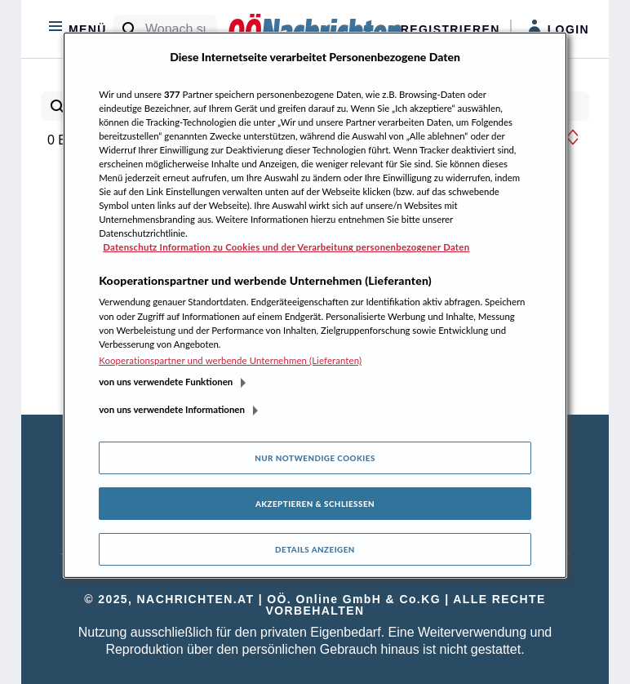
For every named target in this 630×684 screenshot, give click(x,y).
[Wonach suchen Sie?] (180, 29)
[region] (315, 305)
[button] (573, 137)
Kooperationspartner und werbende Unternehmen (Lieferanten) (230, 360)
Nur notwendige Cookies (315, 458)
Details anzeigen (315, 549)
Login (558, 28)
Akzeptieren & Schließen (315, 504)
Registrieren (450, 29)
